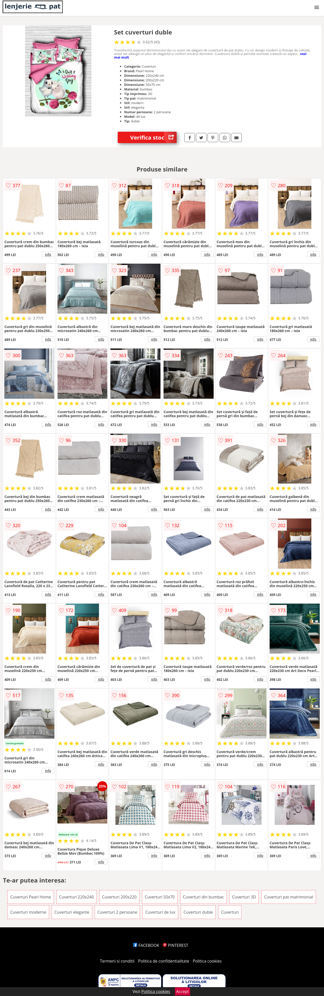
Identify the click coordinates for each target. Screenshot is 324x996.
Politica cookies (207, 961)
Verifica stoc (153, 137)
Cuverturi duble (198, 912)
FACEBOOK (146, 945)
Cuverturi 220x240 (76, 897)
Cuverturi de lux (160, 912)
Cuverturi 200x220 (119, 897)
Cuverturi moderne (28, 912)
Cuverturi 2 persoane (117, 912)
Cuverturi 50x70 (160, 897)
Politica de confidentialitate (163, 961)
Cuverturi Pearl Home (30, 897)
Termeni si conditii (117, 961)
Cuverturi (230, 912)
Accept (182, 991)
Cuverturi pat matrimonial (288, 897)
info (48, 254)
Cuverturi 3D (244, 897)
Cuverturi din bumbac (203, 897)
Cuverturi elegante (71, 912)
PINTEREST (175, 945)
